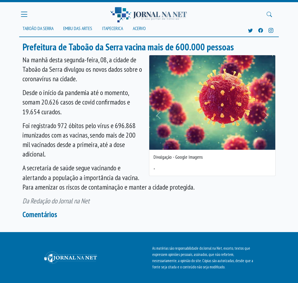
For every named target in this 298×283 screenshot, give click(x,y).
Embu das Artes (77, 28)
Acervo (139, 28)
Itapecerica (112, 28)
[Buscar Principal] (269, 14)
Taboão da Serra (38, 28)
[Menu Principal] (24, 14)
